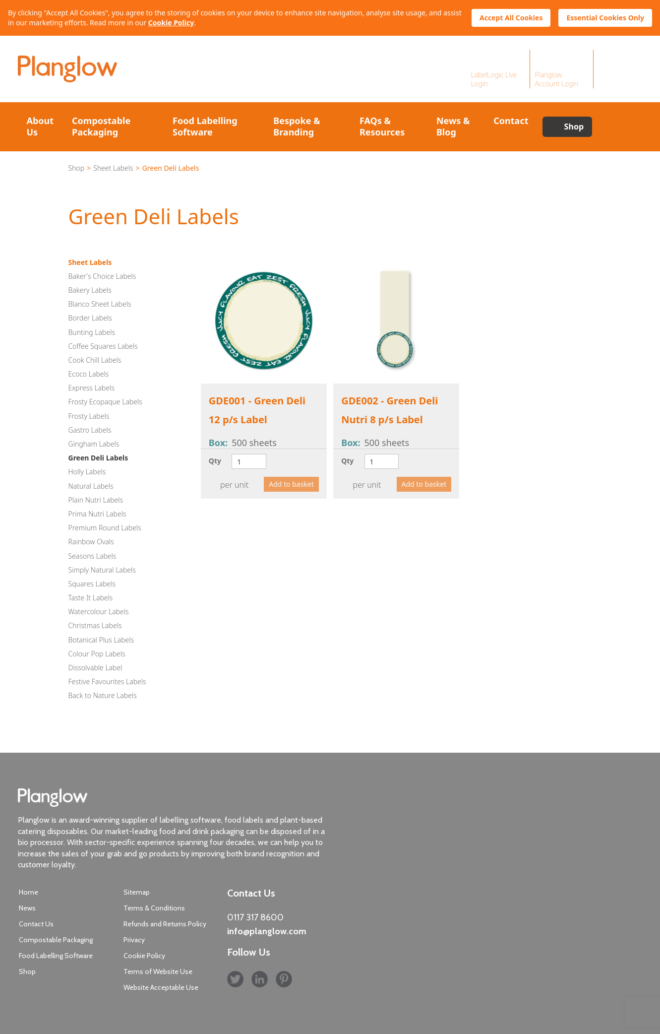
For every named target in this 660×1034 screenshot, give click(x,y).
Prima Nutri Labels (97, 513)
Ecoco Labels (88, 374)
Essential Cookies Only (605, 17)
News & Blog (453, 126)
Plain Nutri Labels (95, 500)
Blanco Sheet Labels (99, 304)
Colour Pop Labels (96, 653)
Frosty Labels (89, 416)
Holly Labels (87, 471)
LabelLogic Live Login (494, 79)
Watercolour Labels (98, 611)
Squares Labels (92, 583)
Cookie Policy (171, 22)
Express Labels (91, 387)
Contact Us (36, 923)
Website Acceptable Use (160, 987)
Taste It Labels (90, 597)
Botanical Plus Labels (101, 640)
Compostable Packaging (101, 126)
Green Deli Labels (98, 457)
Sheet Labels (113, 168)
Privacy (134, 939)
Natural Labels (91, 486)
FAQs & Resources (382, 126)
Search (617, 127)
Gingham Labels (94, 444)
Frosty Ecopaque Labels (105, 401)
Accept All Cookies (511, 17)
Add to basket (291, 484)
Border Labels (90, 318)
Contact (510, 121)
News (27, 908)
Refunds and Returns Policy (164, 923)
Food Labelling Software (205, 126)
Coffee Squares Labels (103, 346)
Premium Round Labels (104, 527)
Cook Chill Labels (94, 360)
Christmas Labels (95, 625)
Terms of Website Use (157, 971)
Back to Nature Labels (102, 695)
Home (28, 892)
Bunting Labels (92, 332)
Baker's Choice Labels (102, 276)
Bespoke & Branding (296, 126)
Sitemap (136, 892)
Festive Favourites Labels (107, 681)
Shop (574, 126)
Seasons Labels (92, 556)
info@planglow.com (266, 931)
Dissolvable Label (95, 667)
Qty (215, 460)
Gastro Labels (90, 430)
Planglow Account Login (557, 79)
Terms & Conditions (154, 908)
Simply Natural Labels (102, 570)
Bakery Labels (90, 290)
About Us (40, 126)
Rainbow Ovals (91, 541)
